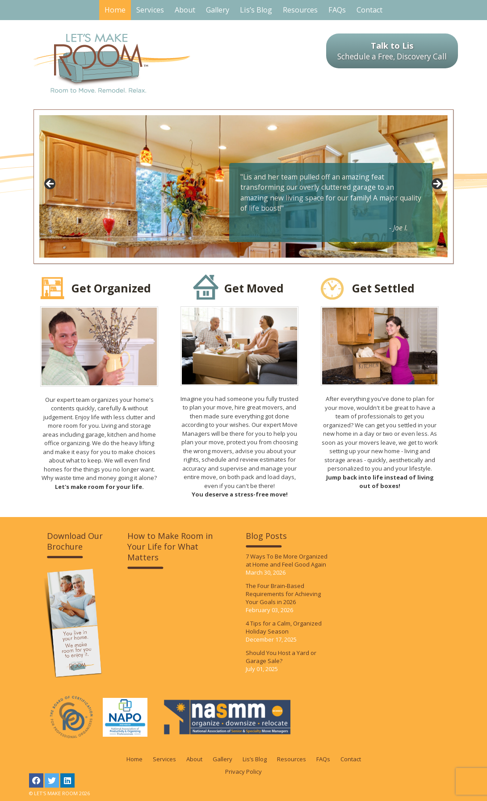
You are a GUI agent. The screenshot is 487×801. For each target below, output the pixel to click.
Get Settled (383, 288)
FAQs (323, 759)
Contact (350, 759)
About (194, 759)
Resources (291, 759)
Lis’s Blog (255, 759)
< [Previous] (50, 184)
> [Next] (436, 184)
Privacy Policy (243, 772)
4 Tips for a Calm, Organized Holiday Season (284, 627)
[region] (243, 186)
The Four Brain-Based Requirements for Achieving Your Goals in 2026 (283, 594)
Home (134, 759)
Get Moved (254, 288)
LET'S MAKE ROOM (112, 63)
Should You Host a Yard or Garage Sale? (281, 657)
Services (164, 759)
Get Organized (111, 288)
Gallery (222, 759)
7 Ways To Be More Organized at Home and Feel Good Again (286, 560)
